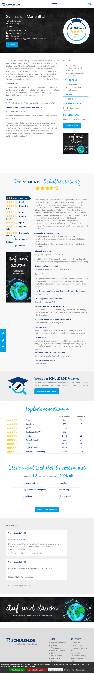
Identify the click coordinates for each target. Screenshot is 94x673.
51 (81, 444)
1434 (64, 428)
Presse (54, 661)
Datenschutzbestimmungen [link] (74, 670)
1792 (64, 451)
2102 (64, 436)
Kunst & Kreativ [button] (16, 217)
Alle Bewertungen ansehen (19, 585)
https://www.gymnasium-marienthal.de (29, 38)
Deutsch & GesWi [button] (17, 207)
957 (64, 432)
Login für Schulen (58, 642)
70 (81, 447)
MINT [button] (15, 202)
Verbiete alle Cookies (36, 670)
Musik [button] (15, 212)
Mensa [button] (15, 245)
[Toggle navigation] (54, 4)
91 (81, 436)
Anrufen (11, 44)
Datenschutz (56, 656)
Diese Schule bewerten (47, 509)
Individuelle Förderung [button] (17, 234)
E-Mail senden (14, 36)
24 (81, 440)
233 (64, 424)
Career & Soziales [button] (16, 240)
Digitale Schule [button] (16, 227)
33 (81, 420)
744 (64, 420)
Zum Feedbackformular (47, 391)
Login (89, 4)
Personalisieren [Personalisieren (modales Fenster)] (55, 670)
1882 (64, 447)
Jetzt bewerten (72, 125)
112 (81, 451)
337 (64, 440)
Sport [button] (15, 222)
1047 (64, 444)
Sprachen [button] (16, 198)
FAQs (53, 653)
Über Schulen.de (58, 650)
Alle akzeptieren (17, 670)
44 (81, 428)
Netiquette (55, 658)
